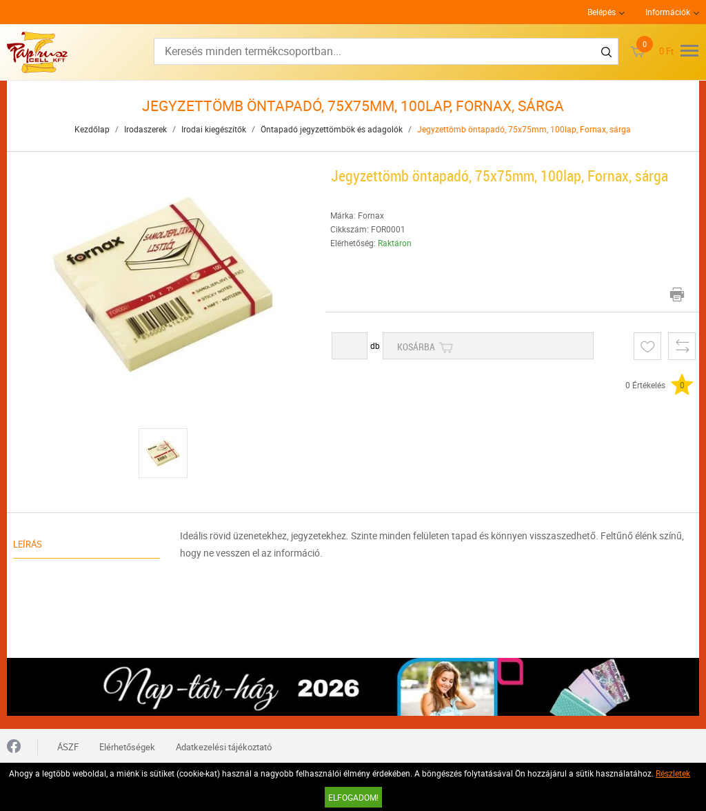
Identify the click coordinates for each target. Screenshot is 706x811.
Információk (667, 11)
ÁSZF (68, 747)
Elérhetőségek (127, 747)
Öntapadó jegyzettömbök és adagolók (332, 128)
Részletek (673, 773)
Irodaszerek (145, 128)
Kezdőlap (92, 128)
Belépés (601, 11)
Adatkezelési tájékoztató (224, 747)
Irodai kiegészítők (213, 128)
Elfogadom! (353, 797)
